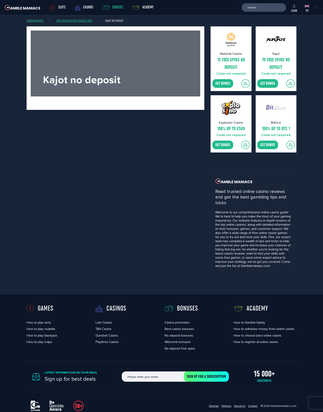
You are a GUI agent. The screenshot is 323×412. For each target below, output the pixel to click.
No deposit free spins (180, 348)
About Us (239, 405)
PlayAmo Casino (107, 342)
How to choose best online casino (257, 335)
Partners (226, 405)
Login (294, 8)
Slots (57, 8)
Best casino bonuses (179, 329)
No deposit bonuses (179, 335)
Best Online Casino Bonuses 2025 (74, 20)
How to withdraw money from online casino (264, 329)
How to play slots (39, 322)
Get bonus (222, 83)
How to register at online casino (256, 342)
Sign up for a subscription (206, 376)
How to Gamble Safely (249, 322)
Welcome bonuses (178, 342)
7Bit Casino (103, 329)
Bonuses (112, 7)
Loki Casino (104, 322)
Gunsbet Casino (107, 335)
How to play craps (39, 342)
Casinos (84, 7)
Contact (252, 405)
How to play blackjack (42, 335)
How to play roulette (41, 329)
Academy (142, 7)
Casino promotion (177, 322)
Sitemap (214, 405)
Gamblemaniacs (35, 20)
